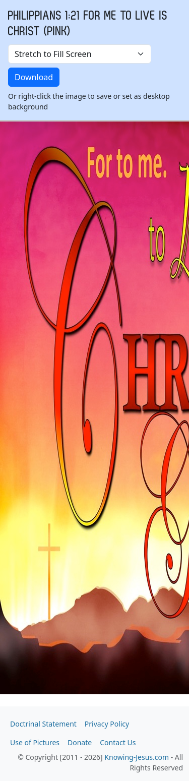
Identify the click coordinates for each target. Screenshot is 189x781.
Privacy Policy (107, 724)
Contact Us (118, 742)
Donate (80, 742)
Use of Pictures (34, 742)
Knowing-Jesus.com (136, 757)
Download (34, 77)
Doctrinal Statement (43, 724)
